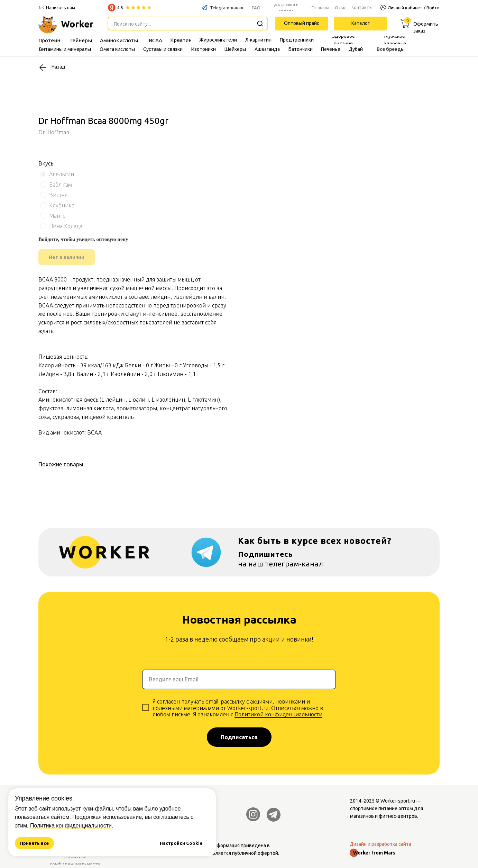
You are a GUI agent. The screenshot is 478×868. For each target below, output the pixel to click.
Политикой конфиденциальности (278, 714)
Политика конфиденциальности (71, 826)
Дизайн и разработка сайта (380, 844)
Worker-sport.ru (397, 801)
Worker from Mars (374, 853)
